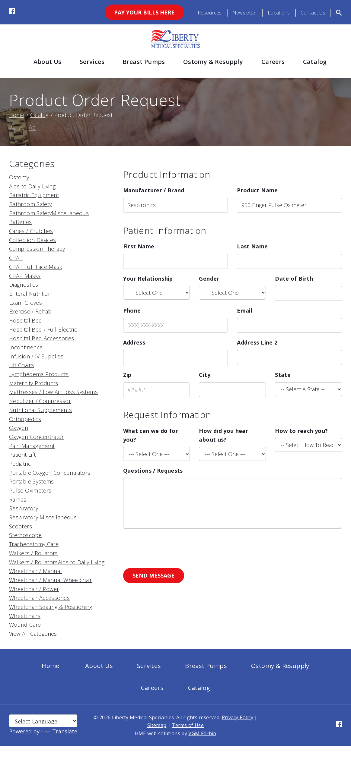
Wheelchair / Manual (35, 571)
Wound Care (25, 624)
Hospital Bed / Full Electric (43, 329)
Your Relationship (148, 278)
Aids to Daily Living (32, 186)
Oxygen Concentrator (36, 436)
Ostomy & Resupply (213, 62)
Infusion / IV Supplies (36, 356)
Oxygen (18, 427)
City (204, 374)
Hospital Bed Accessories (41, 338)
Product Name (257, 190)
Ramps (18, 499)
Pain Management (32, 445)
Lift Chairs (21, 365)
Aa (13, 127)
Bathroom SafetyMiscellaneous (49, 213)
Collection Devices (32, 240)
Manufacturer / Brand (153, 190)
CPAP (16, 257)
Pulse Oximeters (30, 490)
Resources (210, 12)
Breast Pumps (144, 62)
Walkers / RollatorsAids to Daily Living (56, 562)
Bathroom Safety (30, 204)
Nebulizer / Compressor (40, 401)
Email (244, 310)
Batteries (20, 221)
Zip (127, 374)
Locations (279, 12)
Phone (132, 310)
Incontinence (26, 347)
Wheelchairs (24, 615)
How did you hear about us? (223, 435)
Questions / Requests (153, 470)
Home (16, 114)
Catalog (315, 62)
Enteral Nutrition (30, 293)
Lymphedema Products (39, 374)
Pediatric (20, 463)
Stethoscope (25, 535)
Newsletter (244, 12)
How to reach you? (301, 430)
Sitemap (156, 725)
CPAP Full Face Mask (35, 266)
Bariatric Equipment (34, 195)
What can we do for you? (150, 435)
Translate (59, 731)
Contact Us (313, 12)
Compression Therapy (37, 248)
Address (134, 342)
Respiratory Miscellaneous (43, 517)
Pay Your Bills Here (144, 12)
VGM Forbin (202, 733)
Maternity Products (33, 383)
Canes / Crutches (31, 231)
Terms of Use (188, 725)
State (283, 374)
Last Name (252, 246)
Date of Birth (294, 278)
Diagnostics (23, 284)
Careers (273, 62)
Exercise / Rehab (30, 311)
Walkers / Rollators (33, 553)
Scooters (20, 526)
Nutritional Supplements (40, 410)
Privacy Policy (237, 717)
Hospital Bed (25, 320)
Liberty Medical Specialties (143, 717)
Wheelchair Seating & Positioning (50, 606)
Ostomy (19, 177)
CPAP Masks (25, 275)
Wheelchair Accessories (39, 597)
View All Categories (33, 633)
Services (92, 62)
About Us (48, 62)
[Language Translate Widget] (43, 720)
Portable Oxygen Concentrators (49, 472)
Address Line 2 (257, 342)
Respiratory (23, 508)
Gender (209, 278)
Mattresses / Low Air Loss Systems (53, 391)
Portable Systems (31, 481)
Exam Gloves (25, 302)
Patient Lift (22, 454)
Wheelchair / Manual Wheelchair (50, 580)
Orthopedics (25, 419)
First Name (139, 246)
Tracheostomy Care (34, 544)
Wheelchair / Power (34, 589)
